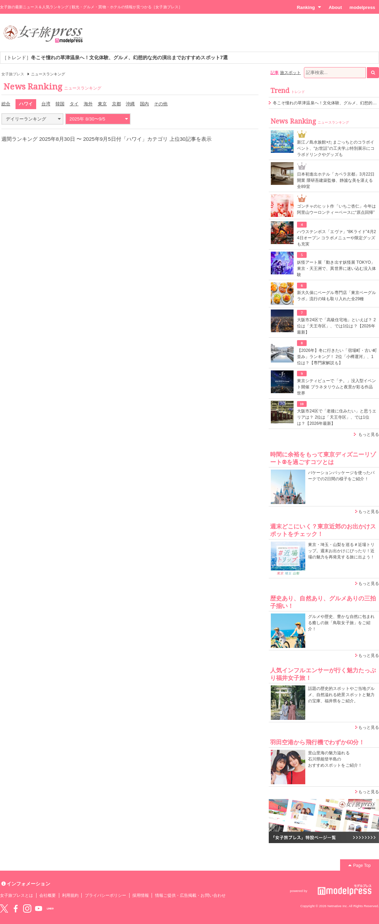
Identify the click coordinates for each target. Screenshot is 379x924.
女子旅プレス (12, 74)
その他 (160, 103)
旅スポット (290, 72)
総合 (5, 103)
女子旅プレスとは (16, 895)
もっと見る (368, 434)
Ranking (309, 7)
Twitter (4, 908)
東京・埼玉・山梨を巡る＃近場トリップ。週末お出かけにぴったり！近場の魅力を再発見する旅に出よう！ (341, 550)
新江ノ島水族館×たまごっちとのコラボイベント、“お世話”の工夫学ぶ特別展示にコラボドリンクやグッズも (336, 148)
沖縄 (130, 103)
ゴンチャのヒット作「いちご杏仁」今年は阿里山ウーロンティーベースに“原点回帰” (336, 209)
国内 (144, 103)
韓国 (59, 103)
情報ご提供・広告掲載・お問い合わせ (190, 895)
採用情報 (140, 895)
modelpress (362, 7)
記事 (274, 72)
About (335, 7)
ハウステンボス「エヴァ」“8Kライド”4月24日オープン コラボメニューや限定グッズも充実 (336, 237)
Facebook (15, 908)
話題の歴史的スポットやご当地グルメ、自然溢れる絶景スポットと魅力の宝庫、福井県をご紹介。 (341, 694)
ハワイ (25, 103)
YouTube (38, 908)
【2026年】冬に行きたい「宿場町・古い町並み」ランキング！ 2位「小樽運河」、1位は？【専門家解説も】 (337, 356)
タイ (74, 103)
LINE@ (50, 908)
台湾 (45, 103)
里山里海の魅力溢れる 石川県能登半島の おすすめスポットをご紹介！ (335, 759)
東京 (102, 103)
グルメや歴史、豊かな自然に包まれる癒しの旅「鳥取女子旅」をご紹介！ (341, 622)
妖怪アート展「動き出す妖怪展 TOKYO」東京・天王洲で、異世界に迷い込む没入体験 (336, 268)
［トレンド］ (115, 57)
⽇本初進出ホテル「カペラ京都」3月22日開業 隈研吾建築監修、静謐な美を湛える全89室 (336, 180)
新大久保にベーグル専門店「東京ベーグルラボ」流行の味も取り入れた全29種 (336, 295)
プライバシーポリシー (105, 895)
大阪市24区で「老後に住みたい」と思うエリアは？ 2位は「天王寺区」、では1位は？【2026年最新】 (337, 417)
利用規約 (70, 895)
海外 (88, 103)
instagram (27, 908)
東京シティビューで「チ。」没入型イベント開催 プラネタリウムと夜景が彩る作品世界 (336, 387)
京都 (116, 103)
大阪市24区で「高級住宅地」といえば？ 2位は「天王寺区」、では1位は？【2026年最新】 (336, 326)
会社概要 (47, 895)
